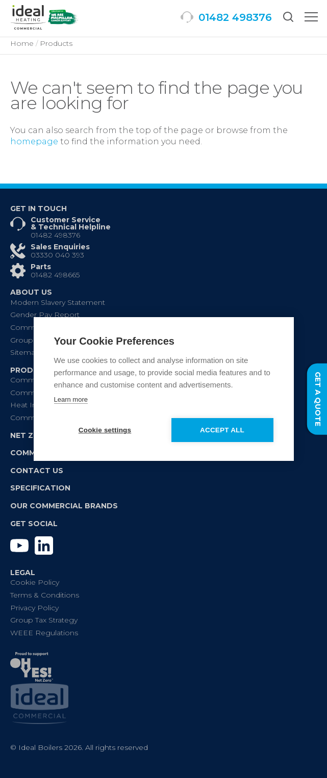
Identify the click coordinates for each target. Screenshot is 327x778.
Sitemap (25, 352)
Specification (40, 487)
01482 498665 (55, 274)
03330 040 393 (57, 255)
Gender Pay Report (45, 314)
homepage (34, 141)
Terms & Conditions (44, 595)
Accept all (222, 430)
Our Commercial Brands (64, 505)
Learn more (71, 399)
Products (32, 370)
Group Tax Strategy (44, 620)
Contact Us (36, 470)
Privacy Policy (34, 607)
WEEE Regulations (44, 632)
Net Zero (29, 435)
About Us (31, 292)
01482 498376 (55, 235)
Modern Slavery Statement (57, 302)
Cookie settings (105, 430)
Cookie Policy (34, 582)
